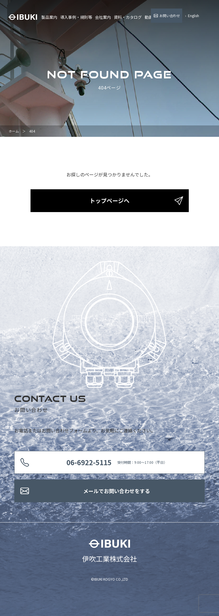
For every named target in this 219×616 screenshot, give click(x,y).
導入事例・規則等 (76, 17)
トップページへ (109, 200)
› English (192, 15)
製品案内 (49, 17)
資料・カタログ (128, 17)
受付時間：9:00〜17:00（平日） (116, 462)
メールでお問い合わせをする (116, 491)
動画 (149, 17)
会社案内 (103, 17)
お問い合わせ (169, 15)
